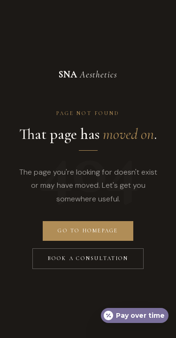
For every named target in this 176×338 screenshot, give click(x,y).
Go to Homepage (88, 231)
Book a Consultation (88, 258)
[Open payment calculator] (134, 315)
